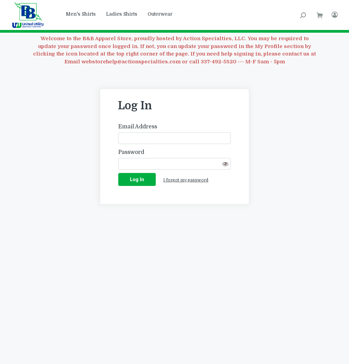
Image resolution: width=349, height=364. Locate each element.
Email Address (137, 127)
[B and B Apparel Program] (30, 15)
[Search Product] (303, 15)
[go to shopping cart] (320, 15)
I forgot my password (185, 180)
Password (131, 152)
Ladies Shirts (121, 14)
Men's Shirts (81, 14)
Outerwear (160, 14)
